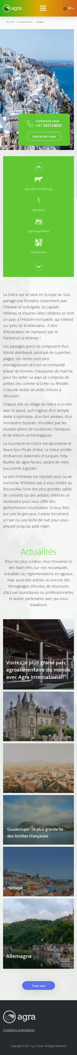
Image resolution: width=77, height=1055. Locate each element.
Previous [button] (38, 166)
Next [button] (38, 266)
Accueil (10, 21)
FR (68, 8)
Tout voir (39, 986)
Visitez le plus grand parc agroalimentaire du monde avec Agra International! (38, 669)
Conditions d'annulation (19, 1030)
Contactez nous (44, 136)
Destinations (25, 21)
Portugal (15, 887)
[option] (38, 183)
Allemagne (19, 956)
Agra (33, 1046)
